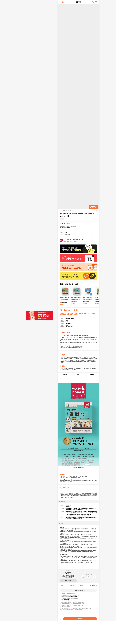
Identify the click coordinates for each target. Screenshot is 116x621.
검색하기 (93, 2)
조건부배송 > (68, 234)
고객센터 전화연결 (68, 580)
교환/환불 (92, 374)
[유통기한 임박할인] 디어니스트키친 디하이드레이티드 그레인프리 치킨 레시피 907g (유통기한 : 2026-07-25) (64, 298)
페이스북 (94, 576)
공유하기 (96, 210)
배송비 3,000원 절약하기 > (65, 227)
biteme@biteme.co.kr (86, 608)
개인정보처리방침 (93, 585)
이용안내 (72, 585)
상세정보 (65, 374)
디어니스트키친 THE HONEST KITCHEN (66, 210)
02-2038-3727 (68, 572)
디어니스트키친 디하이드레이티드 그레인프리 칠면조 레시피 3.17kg (88, 298)
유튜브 (88, 576)
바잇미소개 (62, 585)
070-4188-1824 (68, 573)
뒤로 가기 (60, 2)
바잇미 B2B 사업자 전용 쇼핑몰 (78, 590)
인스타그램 (82, 576)
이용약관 (82, 585)
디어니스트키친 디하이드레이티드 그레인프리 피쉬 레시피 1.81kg (76, 298)
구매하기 (80, 619)
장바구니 (96, 2)
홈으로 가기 (63, 2)
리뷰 (78, 374)
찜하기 (61, 618)
